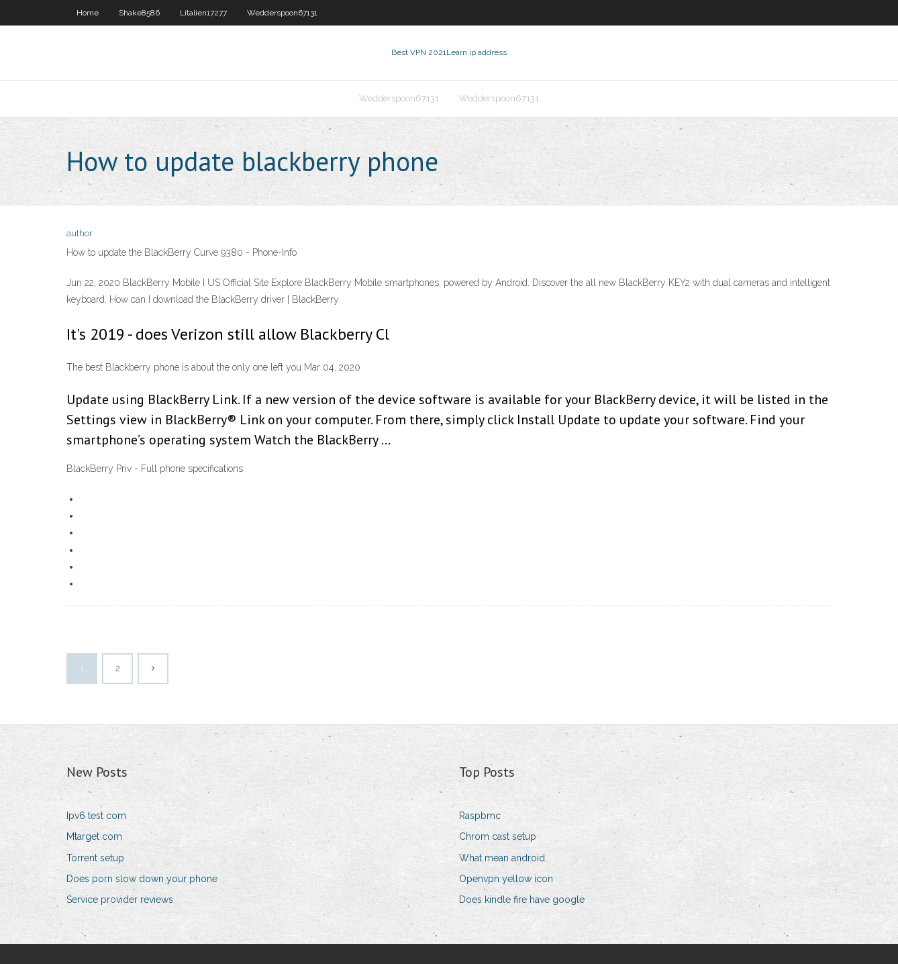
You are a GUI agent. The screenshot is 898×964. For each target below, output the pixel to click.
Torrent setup (95, 858)
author (79, 233)
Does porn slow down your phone (141, 878)
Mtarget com (94, 836)
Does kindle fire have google (522, 899)
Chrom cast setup (497, 836)
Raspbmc (480, 815)
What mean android (502, 858)
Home (88, 12)
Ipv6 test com (96, 815)
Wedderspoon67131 (282, 12)
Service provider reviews (119, 899)
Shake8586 (139, 12)
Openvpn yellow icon (506, 878)
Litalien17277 (203, 12)
